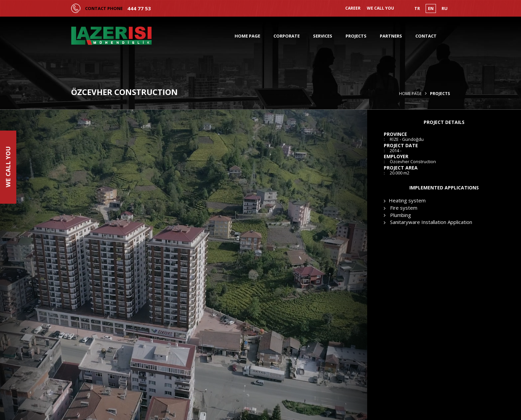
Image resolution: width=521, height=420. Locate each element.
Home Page (410, 93)
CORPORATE (286, 36)
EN (431, 8)
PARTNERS (391, 36)
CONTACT (426, 36)
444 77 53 (139, 8)
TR (417, 8)
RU (445, 8)
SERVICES (322, 36)
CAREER (353, 8)
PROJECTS (356, 36)
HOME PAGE (247, 36)
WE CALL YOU (380, 8)
